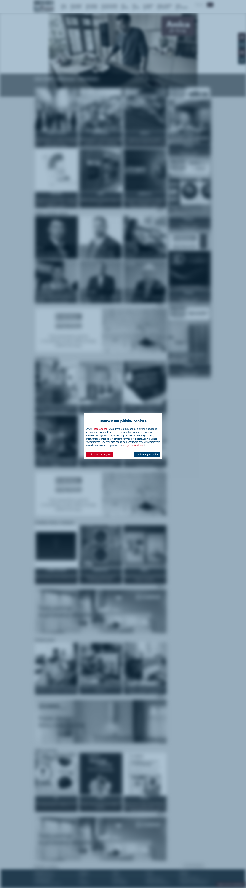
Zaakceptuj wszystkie (147, 454)
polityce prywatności (133, 445)
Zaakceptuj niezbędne (99, 454)
